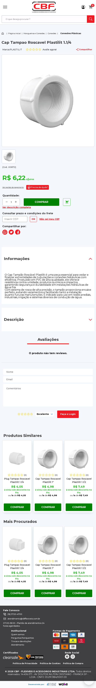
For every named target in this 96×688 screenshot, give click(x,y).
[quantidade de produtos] (11, 202)
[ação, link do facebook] (67, 656)
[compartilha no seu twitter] (11, 233)
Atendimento (17, 645)
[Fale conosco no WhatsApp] (89, 680)
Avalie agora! (41, 49)
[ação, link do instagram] (73, 656)
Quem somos (17, 634)
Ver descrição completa (16, 207)
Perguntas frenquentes (22, 638)
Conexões (52, 33)
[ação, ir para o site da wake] (63, 684)
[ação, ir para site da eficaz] (51, 684)
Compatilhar (84, 49)
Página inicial (14, 33)
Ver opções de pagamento (13, 187)
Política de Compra (73, 663)
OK (33, 219)
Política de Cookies (50, 663)
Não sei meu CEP (49, 219)
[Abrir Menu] (5, 6)
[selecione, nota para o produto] (45, 414)
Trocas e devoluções (21, 641)
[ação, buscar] (90, 19)
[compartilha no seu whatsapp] (4, 233)
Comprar (41, 201)
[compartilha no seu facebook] (17, 233)
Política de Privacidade (25, 663)
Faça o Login (68, 414)
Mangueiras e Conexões (34, 33)
